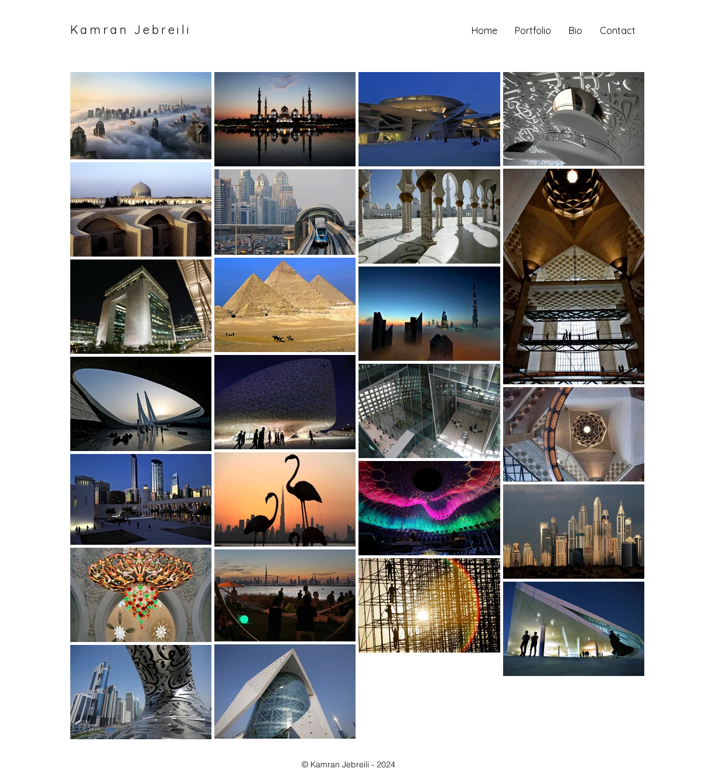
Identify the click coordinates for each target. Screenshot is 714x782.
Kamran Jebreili (131, 29)
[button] (533, 30)
